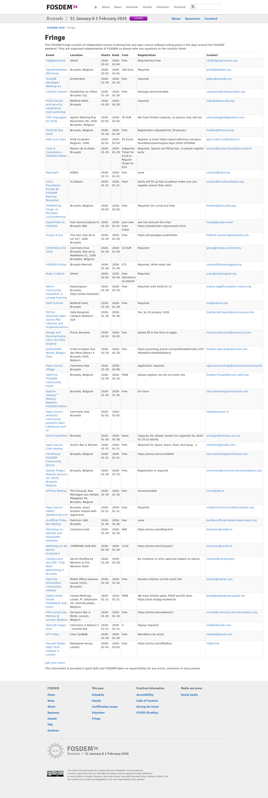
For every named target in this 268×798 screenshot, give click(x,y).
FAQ (50, 724)
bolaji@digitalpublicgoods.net (226, 595)
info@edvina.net (217, 303)
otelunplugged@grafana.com (226, 117)
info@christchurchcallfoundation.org (230, 507)
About (106, 7)
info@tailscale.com (219, 625)
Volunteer (162, 7)
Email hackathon (57, 435)
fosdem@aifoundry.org (221, 205)
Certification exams (105, 707)
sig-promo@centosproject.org (226, 91)
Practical (180, 7)
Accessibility (144, 695)
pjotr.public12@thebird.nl (223, 139)
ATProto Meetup (56, 490)
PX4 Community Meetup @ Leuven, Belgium (57, 616)
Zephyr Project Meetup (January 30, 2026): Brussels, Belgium (57, 478)
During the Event (147, 707)
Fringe (96, 719)
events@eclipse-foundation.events (229, 148)
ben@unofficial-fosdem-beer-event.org (232, 520)
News (117, 7)
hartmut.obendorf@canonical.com (229, 332)
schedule (138, 18)
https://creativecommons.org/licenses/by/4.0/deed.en (126, 773)
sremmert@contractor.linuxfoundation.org (234, 470)
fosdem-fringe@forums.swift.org (228, 374)
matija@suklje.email (220, 222)
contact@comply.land (220, 558)
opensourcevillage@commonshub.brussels (234, 365)
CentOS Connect (56, 91)
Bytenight (52, 172)
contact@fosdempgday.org (224, 264)
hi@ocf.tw (213, 643)
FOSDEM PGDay (56, 264)
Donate (52, 719)
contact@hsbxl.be (218, 172)
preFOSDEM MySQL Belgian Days (56, 353)
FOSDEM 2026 (56, 27)
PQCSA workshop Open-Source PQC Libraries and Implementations (57, 320)
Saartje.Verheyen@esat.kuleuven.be (230, 312)
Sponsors (192, 18)
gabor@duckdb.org (219, 78)
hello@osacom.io (218, 411)
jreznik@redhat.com (220, 579)
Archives (53, 730)
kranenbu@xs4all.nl (219, 529)
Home (95, 7)
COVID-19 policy (147, 713)
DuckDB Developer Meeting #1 (53, 82)
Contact (210, 18)
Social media (189, 695)
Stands (147, 7)
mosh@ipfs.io (215, 490)
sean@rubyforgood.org (221, 273)
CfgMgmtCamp (56, 60)
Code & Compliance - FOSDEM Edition (56, 152)
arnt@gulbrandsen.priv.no (223, 435)
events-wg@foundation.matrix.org (229, 286)
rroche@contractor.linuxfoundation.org (232, 612)
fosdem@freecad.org (220, 130)
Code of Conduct (147, 701)
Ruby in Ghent (55, 273)
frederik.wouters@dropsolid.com (228, 235)
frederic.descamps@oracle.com (227, 349)
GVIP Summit (54, 303)
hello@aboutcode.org (220, 100)
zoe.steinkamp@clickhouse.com (227, 391)
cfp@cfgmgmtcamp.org (222, 60)
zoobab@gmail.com (219, 634)
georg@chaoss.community (224, 247)
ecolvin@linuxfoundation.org (225, 181)
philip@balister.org (219, 69)
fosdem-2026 (62, 7)
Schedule (132, 7)
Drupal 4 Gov (54, 235)
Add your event (55, 662)
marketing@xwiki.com (221, 444)
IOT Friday (52, 634)
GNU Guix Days (56, 139)
